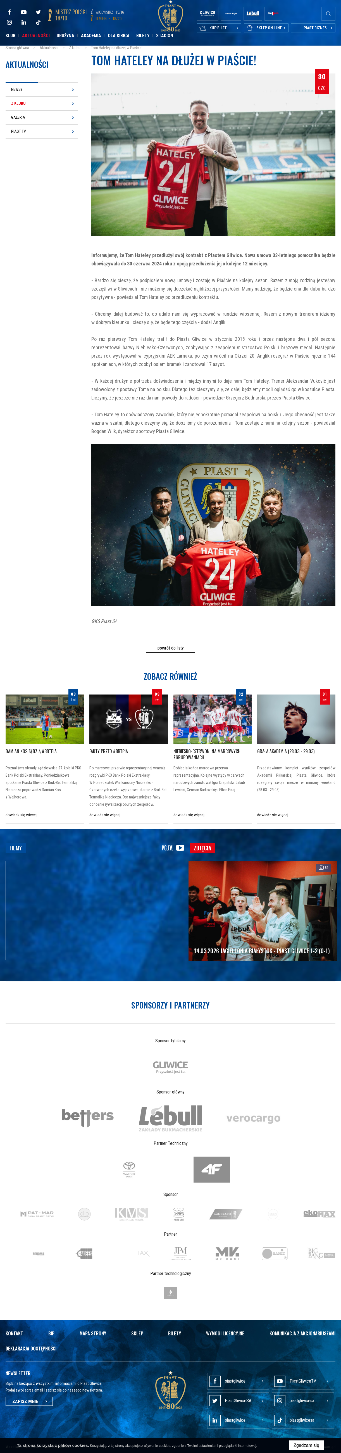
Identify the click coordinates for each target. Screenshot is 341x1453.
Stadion (164, 35)
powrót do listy (171, 648)
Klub (10, 35)
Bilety (142, 35)
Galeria (18, 117)
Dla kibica (119, 35)
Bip (51, 1333)
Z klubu (18, 103)
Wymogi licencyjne (225, 1333)
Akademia (91, 35)
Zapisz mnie (29, 1401)
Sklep (137, 1333)
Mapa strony (93, 1333)
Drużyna (65, 35)
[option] (170, 1067)
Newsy (17, 89)
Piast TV (18, 131)
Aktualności (36, 35)
